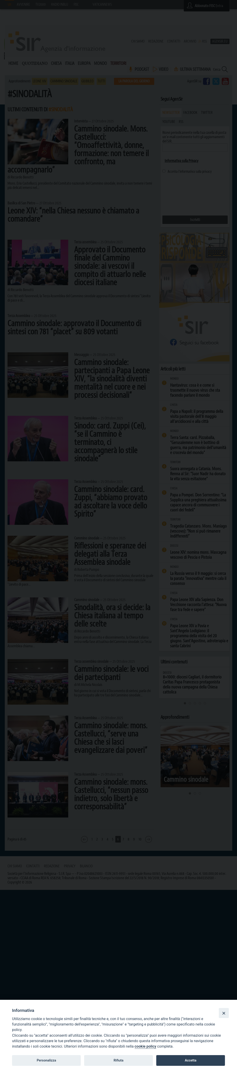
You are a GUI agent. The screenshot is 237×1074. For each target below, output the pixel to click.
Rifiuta (118, 1060)
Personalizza (46, 1060)
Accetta (190, 1060)
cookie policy (145, 1046)
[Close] (224, 1013)
